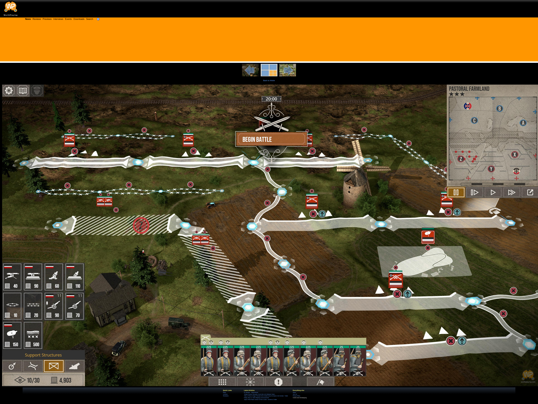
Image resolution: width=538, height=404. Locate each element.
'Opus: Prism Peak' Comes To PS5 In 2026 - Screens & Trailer (260, 399)
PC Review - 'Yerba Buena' (251, 392)
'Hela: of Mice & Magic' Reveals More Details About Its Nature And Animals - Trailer (266, 396)
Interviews (58, 19)
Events (68, 19)
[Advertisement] (269, 41)
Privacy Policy (296, 396)
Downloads (79, 19)
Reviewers (226, 396)
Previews (47, 19)
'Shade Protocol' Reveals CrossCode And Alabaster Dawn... (260, 394)
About (294, 392)
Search (89, 19)
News (224, 392)
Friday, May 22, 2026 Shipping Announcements (256, 397)
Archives (225, 394)
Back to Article (269, 80)
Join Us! (295, 394)
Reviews (37, 19)
